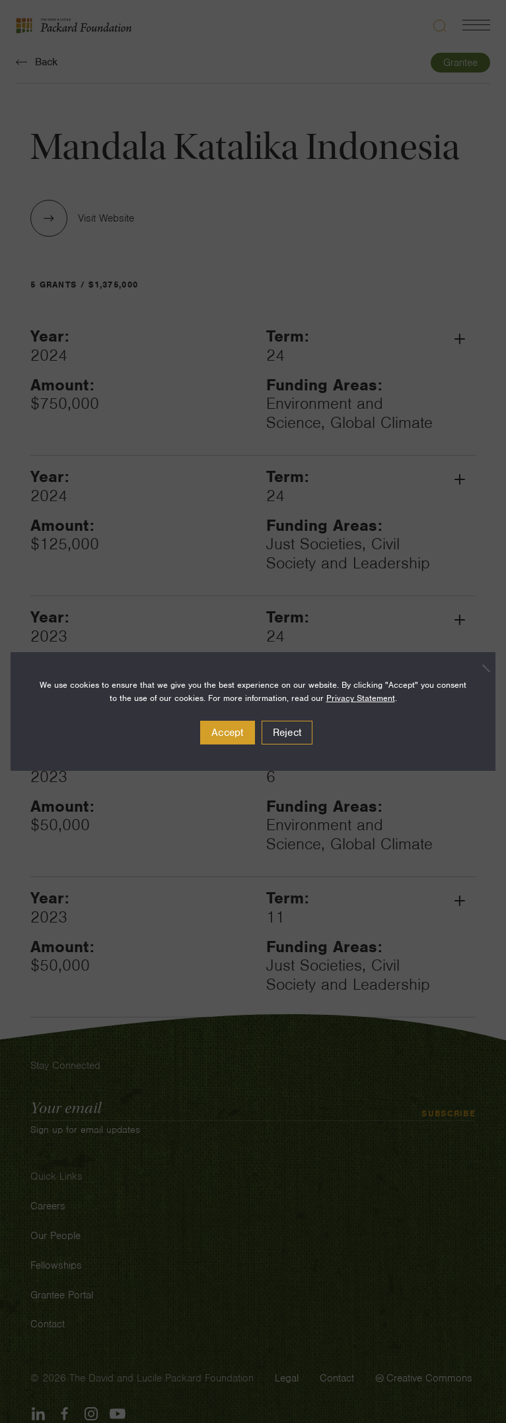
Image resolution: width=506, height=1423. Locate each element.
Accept (227, 732)
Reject (287, 732)
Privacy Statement (360, 698)
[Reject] (479, 668)
